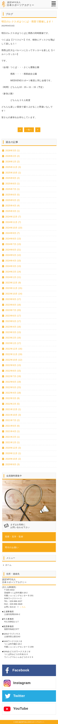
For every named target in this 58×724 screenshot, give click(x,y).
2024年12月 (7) (13, 217)
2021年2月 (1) (12, 437)
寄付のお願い (12, 547)
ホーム (8, 565)
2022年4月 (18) (13, 393)
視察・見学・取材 (14, 536)
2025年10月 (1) (13, 173)
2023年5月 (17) (13, 321)
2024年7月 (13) (13, 244)
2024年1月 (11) (13, 277)
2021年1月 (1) (12, 442)
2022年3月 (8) (12, 398)
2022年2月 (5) (12, 404)
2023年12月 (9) (13, 283)
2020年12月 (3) (13, 448)
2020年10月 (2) (13, 459)
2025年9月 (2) (12, 178)
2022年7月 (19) (13, 376)
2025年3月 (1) (12, 211)
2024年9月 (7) (12, 233)
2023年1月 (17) (13, 343)
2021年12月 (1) (13, 409)
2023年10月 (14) (13, 294)
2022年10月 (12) (13, 360)
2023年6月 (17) (13, 316)
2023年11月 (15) (13, 288)
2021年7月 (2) (12, 420)
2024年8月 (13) (13, 239)
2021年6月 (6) (12, 426)
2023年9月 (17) (13, 299)
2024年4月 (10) (13, 261)
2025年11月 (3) (13, 167)
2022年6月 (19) (13, 382)
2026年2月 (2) (12, 156)
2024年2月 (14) (13, 272)
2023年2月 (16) (13, 338)
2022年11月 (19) (13, 354)
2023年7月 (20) (13, 310)
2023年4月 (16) (13, 327)
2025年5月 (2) (12, 200)
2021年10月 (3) (13, 415)
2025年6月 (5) (12, 195)
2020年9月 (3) (12, 464)
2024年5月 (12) (13, 255)
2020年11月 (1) (13, 453)
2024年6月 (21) (13, 250)
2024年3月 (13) (13, 266)
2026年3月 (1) (12, 150)
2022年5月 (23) (13, 387)
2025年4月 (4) (12, 205)
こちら (23, 607)
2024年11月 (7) (13, 222)
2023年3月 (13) (13, 332)
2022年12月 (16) (13, 349)
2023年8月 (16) (13, 305)
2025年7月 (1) (12, 189)
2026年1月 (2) (12, 161)
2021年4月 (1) (12, 431)
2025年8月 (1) (12, 183)
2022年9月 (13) (13, 365)
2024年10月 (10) (13, 228)
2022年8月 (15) (13, 371)
